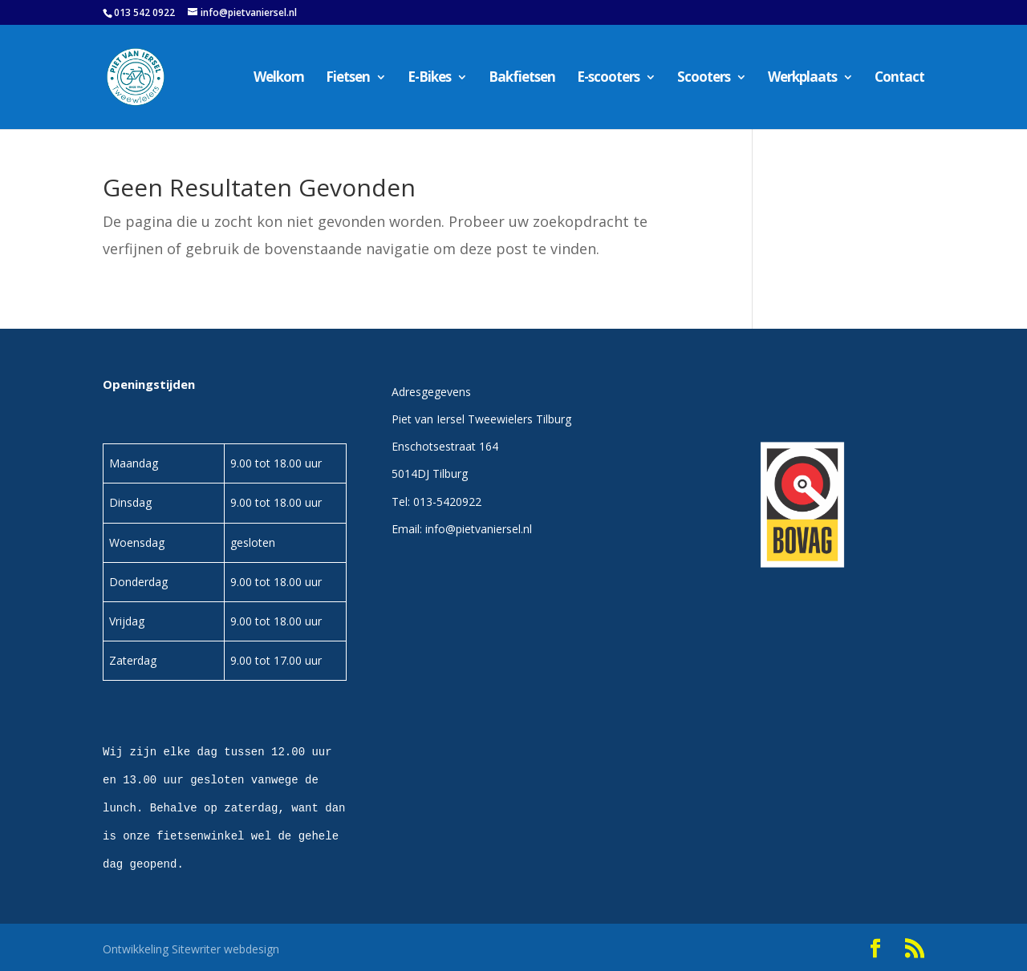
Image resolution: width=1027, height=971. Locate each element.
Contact (899, 78)
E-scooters (608, 78)
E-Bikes (429, 78)
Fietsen (348, 78)
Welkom (279, 78)
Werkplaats (802, 78)
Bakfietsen (522, 78)
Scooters (703, 78)
